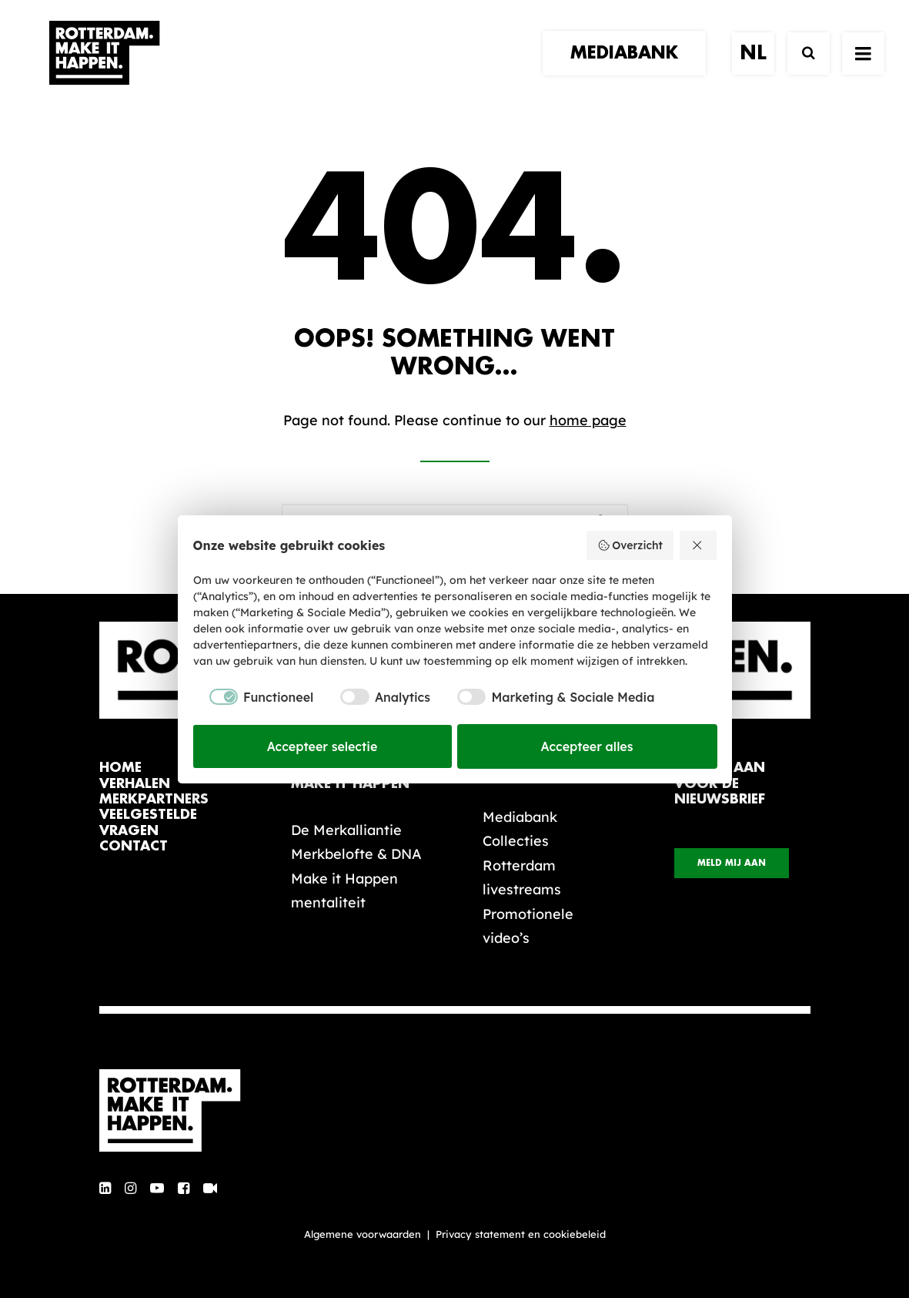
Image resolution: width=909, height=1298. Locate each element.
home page (588, 420)
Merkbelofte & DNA (356, 854)
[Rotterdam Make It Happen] (103, 67)
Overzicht (630, 545)
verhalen (134, 783)
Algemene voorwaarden (362, 1234)
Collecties (516, 841)
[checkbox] (253, 697)
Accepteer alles (587, 746)
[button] (105, 1189)
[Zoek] (802, 67)
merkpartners (154, 799)
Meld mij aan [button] (731, 863)
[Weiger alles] (698, 545)
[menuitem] (630, 67)
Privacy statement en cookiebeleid (521, 1234)
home (120, 767)
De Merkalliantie (346, 830)
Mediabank (520, 817)
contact (133, 846)
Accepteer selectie (322, 746)
